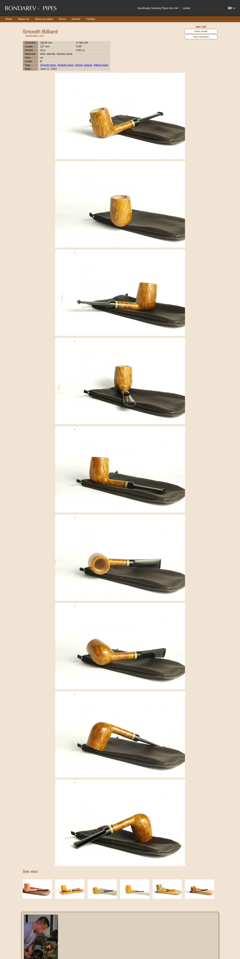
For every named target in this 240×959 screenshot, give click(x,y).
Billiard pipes (101, 65)
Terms (62, 19)
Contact (90, 19)
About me (23, 19)
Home (8, 19)
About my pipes (44, 19)
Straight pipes (65, 65)
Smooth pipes (48, 65)
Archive (76, 19)
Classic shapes (83, 65)
